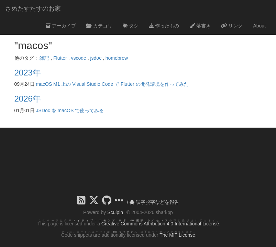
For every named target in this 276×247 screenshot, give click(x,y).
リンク (232, 25)
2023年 (27, 72)
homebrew (117, 58)
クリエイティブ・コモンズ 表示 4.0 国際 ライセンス (116, 220)
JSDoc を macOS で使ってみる (70, 110)
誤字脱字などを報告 (154, 202)
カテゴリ (99, 25)
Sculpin (115, 212)
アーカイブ (61, 25)
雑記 (44, 58)
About (259, 25)
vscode (78, 58)
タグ (131, 25)
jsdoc (95, 58)
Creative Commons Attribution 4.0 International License (160, 223)
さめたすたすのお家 (33, 8)
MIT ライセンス (125, 232)
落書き (200, 25)
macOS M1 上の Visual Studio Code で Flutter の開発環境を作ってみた (112, 84)
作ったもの (164, 25)
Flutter (60, 58)
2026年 (27, 98)
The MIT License (177, 235)
